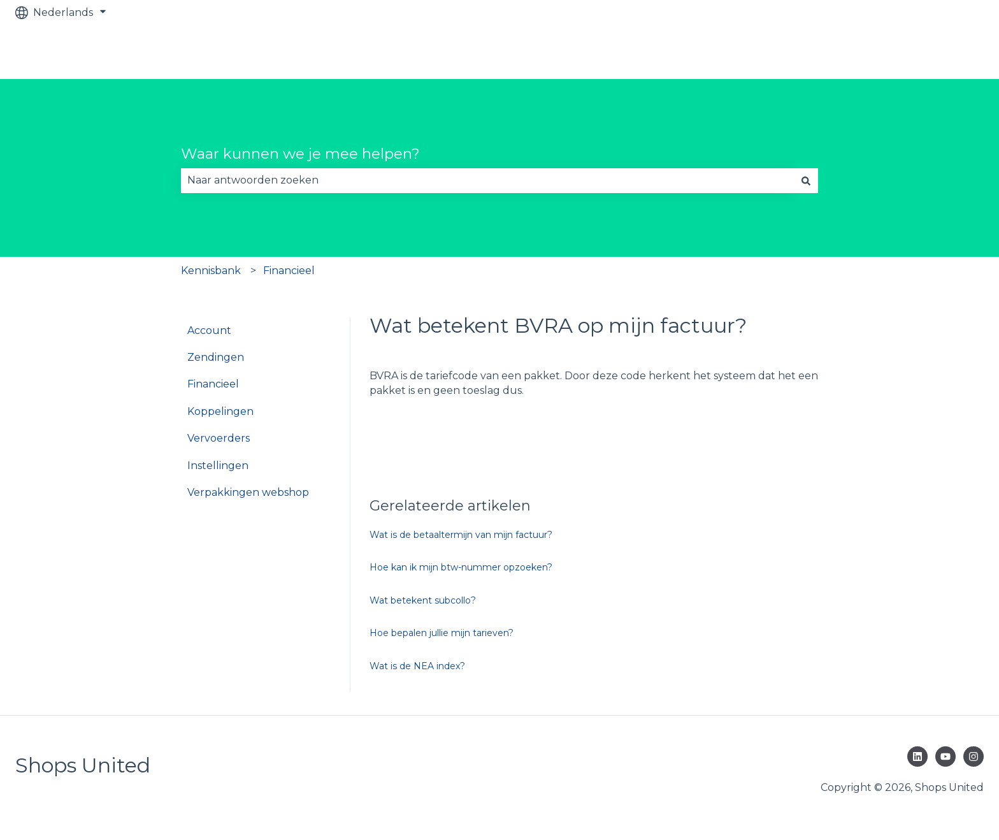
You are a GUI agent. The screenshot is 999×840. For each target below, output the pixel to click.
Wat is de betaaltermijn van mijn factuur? (461, 534)
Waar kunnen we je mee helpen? (300, 154)
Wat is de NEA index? (417, 666)
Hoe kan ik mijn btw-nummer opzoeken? (461, 567)
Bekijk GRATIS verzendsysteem (891, 52)
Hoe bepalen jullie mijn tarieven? (442, 633)
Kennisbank (211, 270)
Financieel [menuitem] (213, 384)
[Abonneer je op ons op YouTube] (945, 756)
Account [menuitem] (209, 330)
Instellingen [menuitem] (217, 466)
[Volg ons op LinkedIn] (917, 756)
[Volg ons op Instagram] (973, 756)
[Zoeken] (806, 180)
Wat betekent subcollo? (423, 600)
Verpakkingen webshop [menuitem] (248, 492)
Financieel (289, 270)
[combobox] (487, 180)
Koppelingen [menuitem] (220, 411)
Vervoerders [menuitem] (218, 438)
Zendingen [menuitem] (215, 357)
